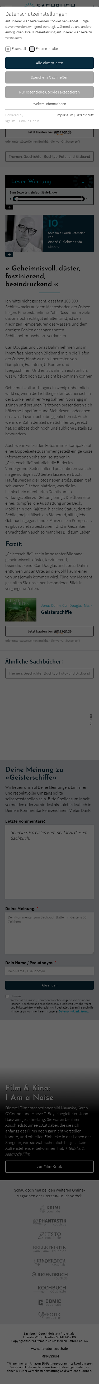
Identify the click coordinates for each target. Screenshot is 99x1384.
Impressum (64, 115)
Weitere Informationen (49, 103)
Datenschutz (85, 115)
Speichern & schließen (50, 77)
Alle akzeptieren (49, 62)
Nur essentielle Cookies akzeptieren (49, 92)
